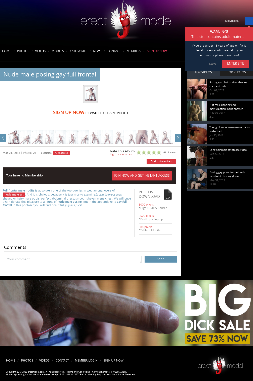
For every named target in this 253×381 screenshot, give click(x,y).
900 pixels (145, 227)
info (249, 21)
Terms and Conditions (78, 372)
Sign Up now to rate (121, 154)
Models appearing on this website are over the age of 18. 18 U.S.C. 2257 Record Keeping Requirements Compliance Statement (71, 374)
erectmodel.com (126, 21)
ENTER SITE (235, 63)
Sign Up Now (157, 51)
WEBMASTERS (120, 372)
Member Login (86, 360)
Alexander (61, 153)
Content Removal (101, 372)
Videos (40, 51)
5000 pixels (146, 204)
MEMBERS (232, 20)
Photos (23, 51)
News (97, 51)
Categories (78, 51)
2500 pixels (146, 216)
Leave (212, 63)
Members (134, 51)
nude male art (13, 194)
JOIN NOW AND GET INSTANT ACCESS (142, 175)
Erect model (220, 364)
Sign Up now (68, 112)
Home (6, 51)
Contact (114, 51)
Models (58, 51)
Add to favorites (161, 161)
